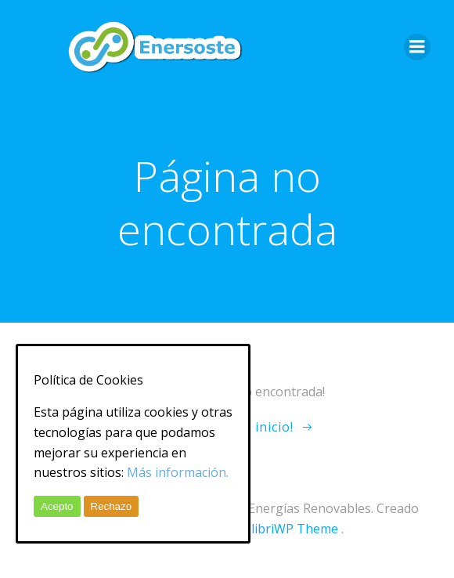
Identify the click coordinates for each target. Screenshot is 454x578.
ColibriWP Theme (287, 528)
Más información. (178, 472)
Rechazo (111, 506)
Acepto (57, 506)
